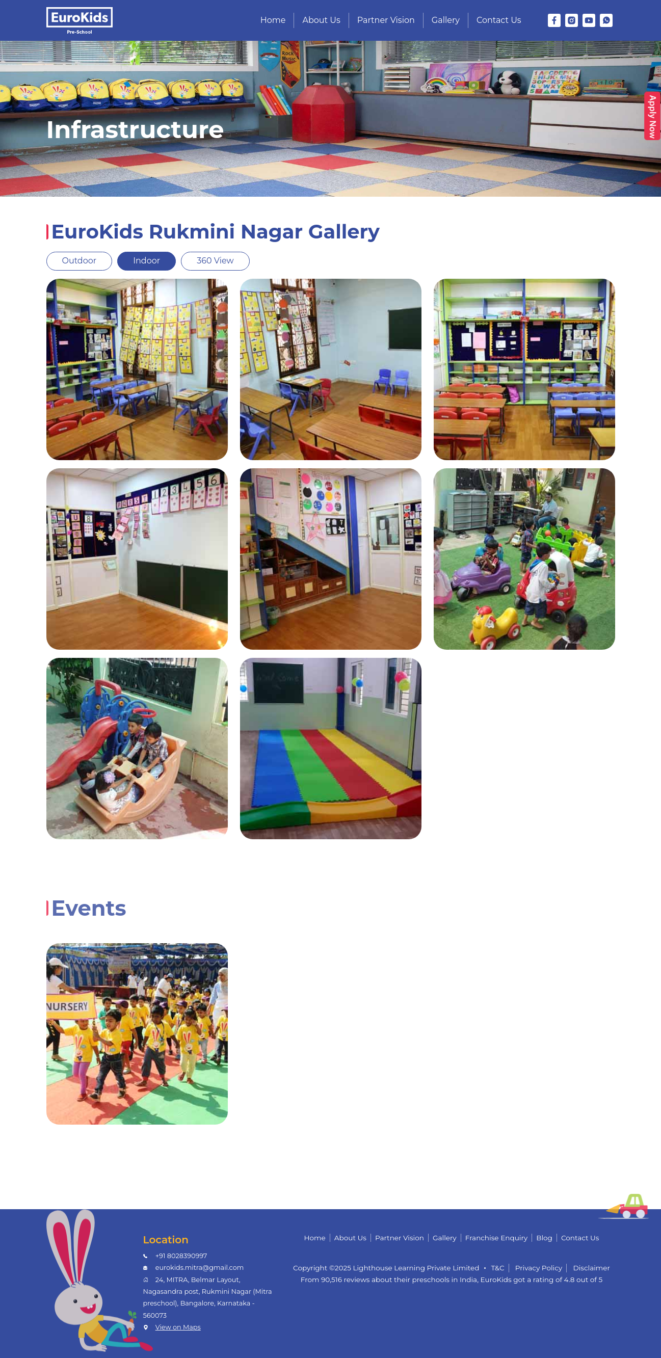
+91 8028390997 (181, 1256)
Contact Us (499, 20)
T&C (497, 1268)
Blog (544, 1238)
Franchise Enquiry (496, 1238)
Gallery (446, 20)
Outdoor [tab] (79, 260)
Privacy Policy (539, 1268)
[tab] (62, 931)
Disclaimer (591, 1268)
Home (273, 20)
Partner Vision (386, 20)
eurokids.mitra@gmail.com (199, 1267)
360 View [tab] (215, 260)
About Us (321, 20)
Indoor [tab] (146, 260)
